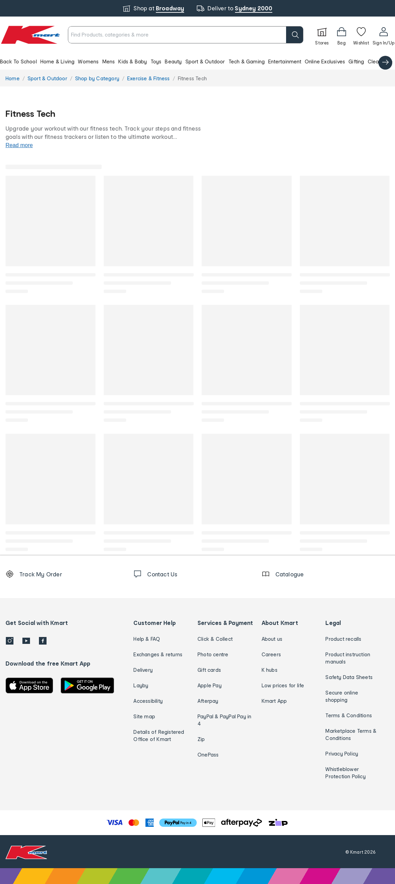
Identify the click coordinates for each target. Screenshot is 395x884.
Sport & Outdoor (205, 61)
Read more (19, 145)
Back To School (18, 61)
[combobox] (185, 34)
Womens (88, 61)
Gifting (356, 61)
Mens (108, 61)
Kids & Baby (132, 61)
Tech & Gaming (247, 61)
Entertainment (284, 61)
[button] (197, 61)
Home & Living (57, 61)
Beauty (173, 61)
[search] (294, 34)
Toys (156, 61)
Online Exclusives (325, 61)
